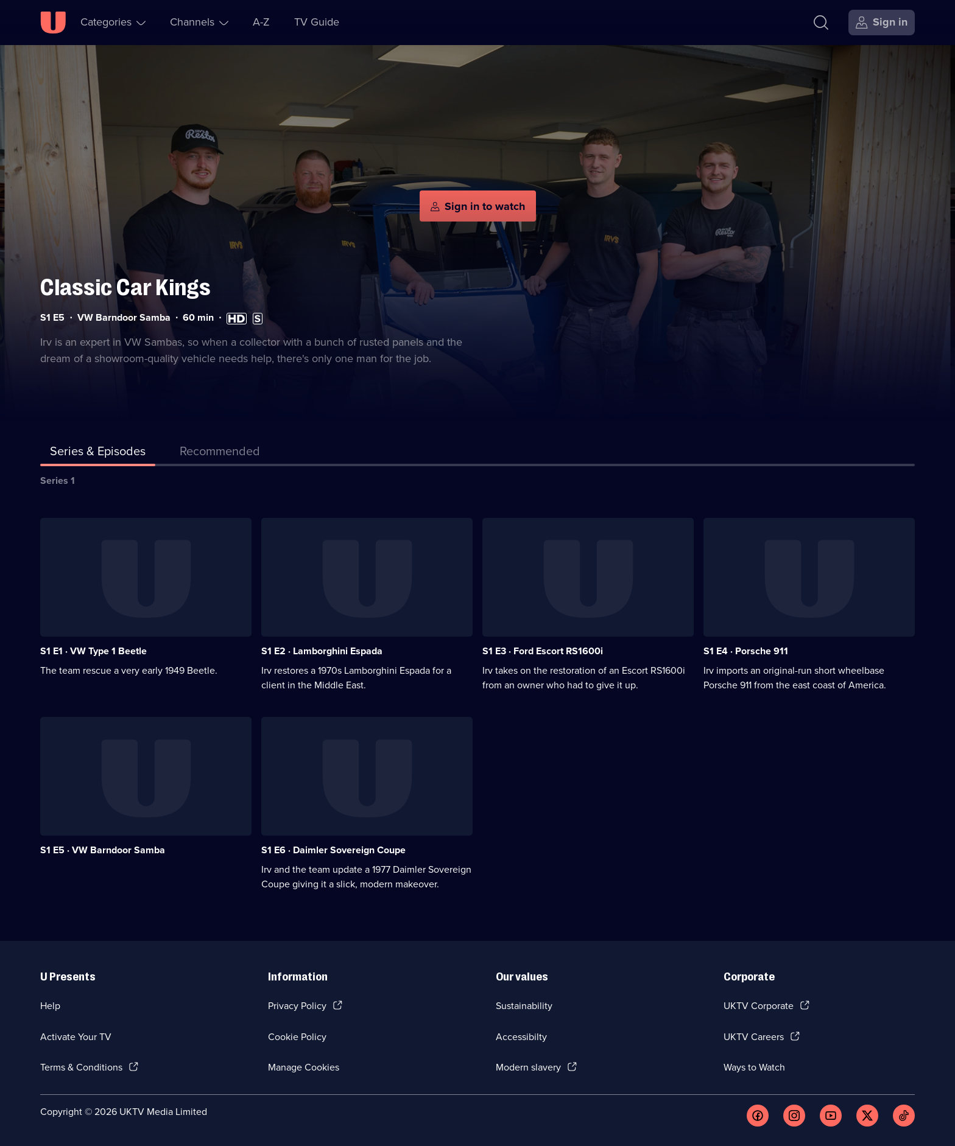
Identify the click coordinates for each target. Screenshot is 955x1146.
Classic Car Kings (125, 287)
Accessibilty (521, 1037)
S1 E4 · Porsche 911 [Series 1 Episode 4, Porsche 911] (745, 651)
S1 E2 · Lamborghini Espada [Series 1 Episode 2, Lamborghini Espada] (321, 651)
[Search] (821, 22)
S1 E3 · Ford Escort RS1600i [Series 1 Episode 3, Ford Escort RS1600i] (542, 651)
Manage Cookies (303, 1067)
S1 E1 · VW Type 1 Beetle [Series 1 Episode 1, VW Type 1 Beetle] (93, 651)
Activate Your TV (75, 1037)
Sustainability (524, 1006)
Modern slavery (528, 1067)
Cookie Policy (297, 1037)
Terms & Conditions (81, 1067)
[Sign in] (881, 22)
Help (50, 1006)
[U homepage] (53, 22)
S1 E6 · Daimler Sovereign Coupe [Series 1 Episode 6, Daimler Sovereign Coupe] (333, 850)
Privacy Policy (297, 1006)
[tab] (220, 453)
